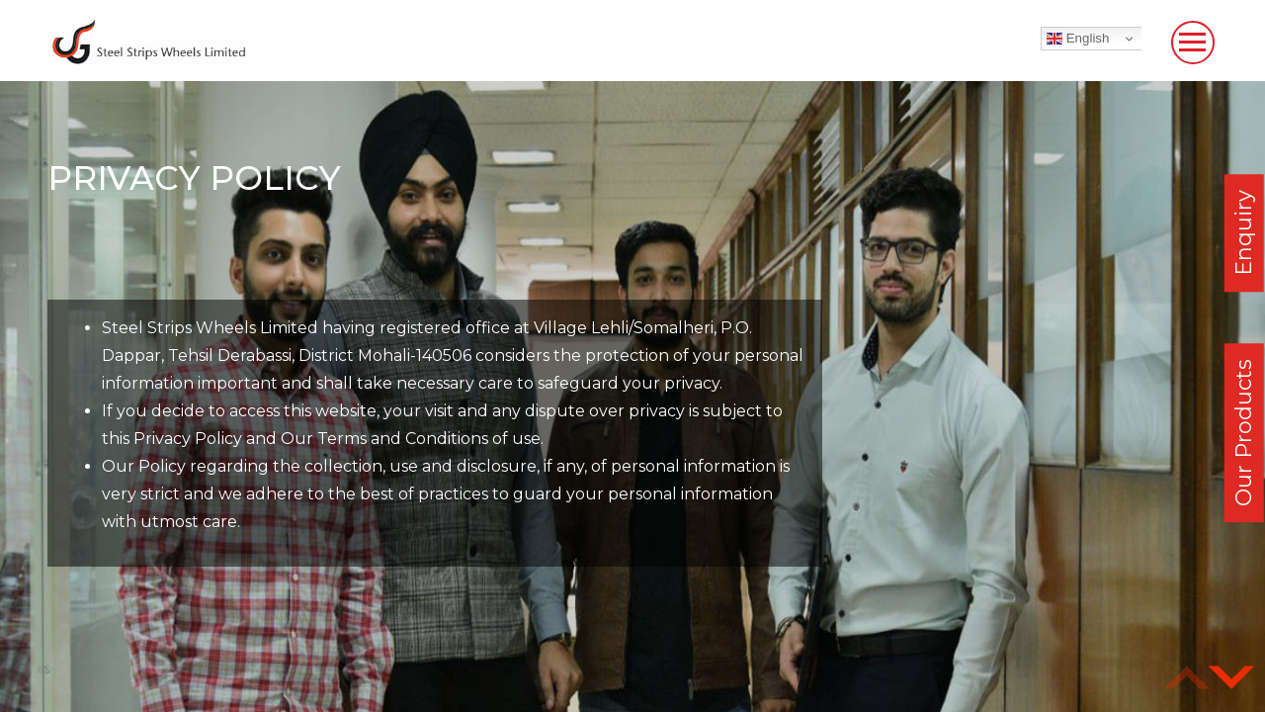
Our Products (1243, 432)
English (1078, 38)
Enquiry (1243, 233)
